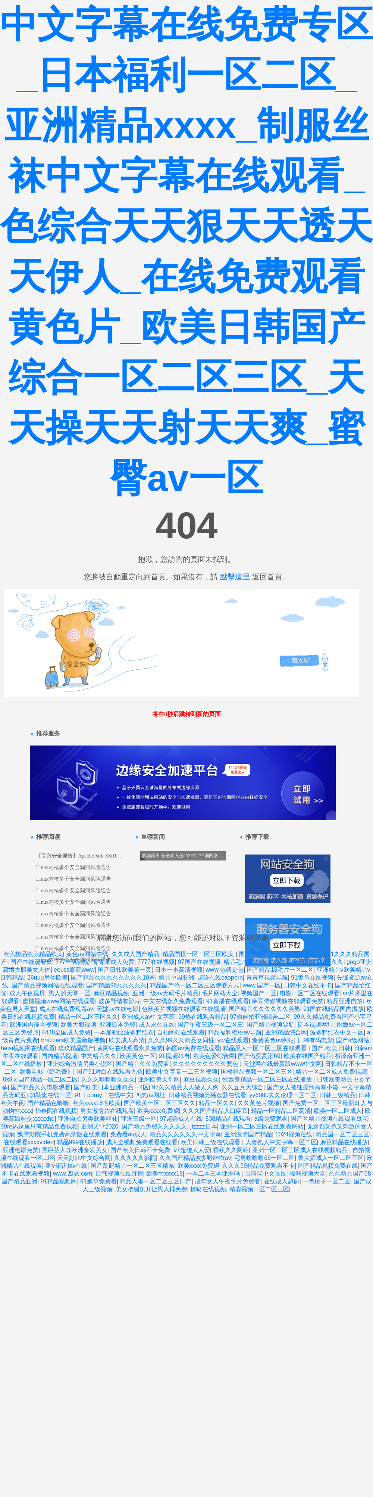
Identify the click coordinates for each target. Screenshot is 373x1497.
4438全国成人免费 (66, 1032)
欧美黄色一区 (138, 1056)
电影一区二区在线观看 (309, 993)
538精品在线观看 (228, 1118)
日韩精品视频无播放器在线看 (207, 1095)
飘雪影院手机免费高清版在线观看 (62, 1134)
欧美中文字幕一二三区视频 (181, 1071)
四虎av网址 (150, 1095)
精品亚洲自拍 (345, 1001)
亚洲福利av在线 (66, 1166)
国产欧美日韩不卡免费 (140, 1150)
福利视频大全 (307, 1173)
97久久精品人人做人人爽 (185, 1087)
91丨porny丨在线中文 (103, 1095)
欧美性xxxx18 (164, 1173)
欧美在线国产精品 (308, 1056)
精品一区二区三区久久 (88, 1017)
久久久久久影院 (135, 1158)
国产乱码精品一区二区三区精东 (132, 1166)
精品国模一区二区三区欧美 (198, 954)
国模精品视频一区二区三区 (256, 1071)
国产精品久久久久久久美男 (264, 1009)
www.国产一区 (261, 985)
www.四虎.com (72, 1173)
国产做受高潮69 (259, 1056)
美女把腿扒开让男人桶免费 (151, 1189)
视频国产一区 (258, 993)
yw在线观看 (233, 1040)
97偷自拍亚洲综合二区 (260, 1017)
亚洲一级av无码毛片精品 (165, 993)
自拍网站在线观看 (181, 1032)
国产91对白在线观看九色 (109, 1071)
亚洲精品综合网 (286, 1032)
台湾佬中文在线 (265, 1173)
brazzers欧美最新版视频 (73, 1040)
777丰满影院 (73, 962)
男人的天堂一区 (69, 993)
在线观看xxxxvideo (29, 1142)
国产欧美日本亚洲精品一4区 (111, 1087)
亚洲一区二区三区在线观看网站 (262, 1126)
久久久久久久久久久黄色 (206, 1064)
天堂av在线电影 (117, 1009)
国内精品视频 (59, 1056)
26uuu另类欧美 (47, 977)
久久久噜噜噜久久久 (108, 1079)
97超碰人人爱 (191, 1150)
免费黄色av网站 (273, 1040)
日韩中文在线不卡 (308, 985)
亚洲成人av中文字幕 (148, 1017)
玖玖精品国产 (76, 1048)
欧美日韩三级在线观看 (211, 1142)
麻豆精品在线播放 (344, 1142)
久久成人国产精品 (135, 954)
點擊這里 (235, 577)
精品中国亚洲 (176, 977)
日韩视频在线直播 (119, 1173)
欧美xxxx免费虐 (158, 1111)
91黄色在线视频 (312, 977)
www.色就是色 (225, 970)
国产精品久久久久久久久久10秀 (113, 977)
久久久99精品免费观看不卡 (258, 1166)
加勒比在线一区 (50, 1095)
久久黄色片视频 (258, 1103)
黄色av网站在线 (87, 954)
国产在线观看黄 (31, 962)
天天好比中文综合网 (84, 1158)
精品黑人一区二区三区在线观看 (265, 1048)
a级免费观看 (271, 1118)
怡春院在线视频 (56, 1111)
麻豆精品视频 (111, 993)
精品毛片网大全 (244, 962)
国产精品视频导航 (270, 1024)
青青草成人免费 (113, 962)
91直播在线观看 (227, 1001)
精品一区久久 (217, 1103)
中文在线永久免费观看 (173, 1001)
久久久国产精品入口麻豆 (215, 1111)
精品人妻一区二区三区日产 (155, 1181)
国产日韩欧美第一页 (124, 970)
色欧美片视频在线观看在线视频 (183, 1009)
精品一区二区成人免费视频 (331, 1071)
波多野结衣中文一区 (337, 1032)
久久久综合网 (286, 962)
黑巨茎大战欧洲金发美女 (74, 1150)
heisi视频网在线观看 (28, 1048)
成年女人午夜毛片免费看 (227, 1181)
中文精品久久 (98, 1056)
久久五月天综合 (242, 1087)
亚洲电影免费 (20, 1150)
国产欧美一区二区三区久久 (159, 1103)
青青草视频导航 (267, 977)
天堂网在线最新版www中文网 (282, 1064)
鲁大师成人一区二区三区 (331, 1158)
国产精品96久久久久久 (116, 985)
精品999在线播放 (80, 1142)
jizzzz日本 (204, 1126)
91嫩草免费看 (98, 1181)
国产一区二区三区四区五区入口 (281, 954)
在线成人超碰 (282, 1181)
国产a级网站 (352, 1040)
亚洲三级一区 (139, 1118)
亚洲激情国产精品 (248, 1134)
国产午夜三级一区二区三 (210, 1024)
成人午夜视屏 (27, 993)
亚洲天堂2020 (100, 1126)
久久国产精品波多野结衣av (195, 1158)
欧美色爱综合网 (214, 1056)
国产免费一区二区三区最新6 (320, 1103)
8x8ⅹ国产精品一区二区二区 (40, 1079)
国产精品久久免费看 (142, 1064)
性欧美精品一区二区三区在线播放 (267, 1079)
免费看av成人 (128, 1134)
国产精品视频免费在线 (328, 1166)
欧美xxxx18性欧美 (96, 1103)
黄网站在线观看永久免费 (130, 1048)
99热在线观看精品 (202, 1017)
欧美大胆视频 (78, 1024)
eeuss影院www (74, 970)
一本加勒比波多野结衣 (124, 1032)
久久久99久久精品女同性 (181, 1040)
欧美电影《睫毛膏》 (46, 1071)
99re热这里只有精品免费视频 (39, 1126)
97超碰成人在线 (181, 1118)
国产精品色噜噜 (48, 1103)
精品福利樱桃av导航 (235, 1032)
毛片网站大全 (220, 993)
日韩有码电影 (315, 1040)
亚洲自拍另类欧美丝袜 (87, 1118)
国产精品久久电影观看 (40, 1087)
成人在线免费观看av (66, 1009)
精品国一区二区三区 (342, 1134)
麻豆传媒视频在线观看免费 (287, 1001)
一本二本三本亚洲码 (213, 1173)
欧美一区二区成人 (338, 1111)
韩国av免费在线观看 (193, 1048)
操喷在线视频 (208, 1189)
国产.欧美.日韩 (331, 1048)
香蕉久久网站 (231, 1150)
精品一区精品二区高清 (281, 1111)
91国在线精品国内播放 (333, 1009)
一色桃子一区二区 (326, 1181)
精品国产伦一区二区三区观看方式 (194, 985)
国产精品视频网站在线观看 (47, 985)
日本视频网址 (315, 1024)
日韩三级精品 (337, 1095)
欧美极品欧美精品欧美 (33, 954)
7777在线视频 (156, 962)
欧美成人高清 (127, 1040)
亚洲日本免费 (117, 1024)
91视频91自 (174, 1056)
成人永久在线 (157, 1024)
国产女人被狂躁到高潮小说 (302, 1087)
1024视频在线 (294, 1134)
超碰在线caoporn (220, 977)
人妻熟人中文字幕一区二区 (281, 1142)
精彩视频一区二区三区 (259, 1189)
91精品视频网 (59, 1181)
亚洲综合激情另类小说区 (80, 1064)
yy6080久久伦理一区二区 (282, 1095)
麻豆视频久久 (325, 962)
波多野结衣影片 (119, 1001)
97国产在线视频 (199, 962)
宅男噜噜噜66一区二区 (264, 1158)
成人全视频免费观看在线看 (142, 1142)
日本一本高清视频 (179, 970)
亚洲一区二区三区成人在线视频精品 (300, 1150)
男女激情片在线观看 (107, 1111)
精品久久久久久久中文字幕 (185, 1134)
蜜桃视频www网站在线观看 (58, 1001)
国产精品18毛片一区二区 (280, 970)
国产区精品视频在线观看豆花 (329, 1118)
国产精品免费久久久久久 (154, 1126)
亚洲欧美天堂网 (159, 1079)
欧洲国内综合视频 (33, 1024)
